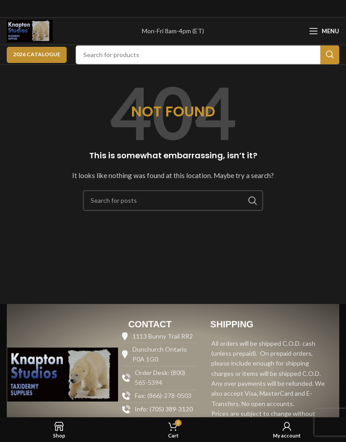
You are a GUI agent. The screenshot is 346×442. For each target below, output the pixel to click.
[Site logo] (30, 30)
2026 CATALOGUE (36, 54)
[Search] (207, 54)
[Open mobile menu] (324, 31)
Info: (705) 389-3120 (164, 409)
